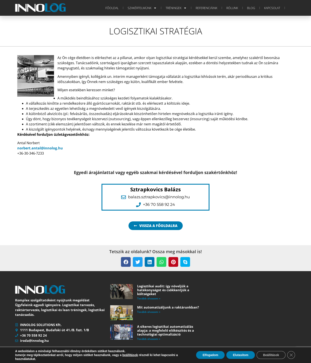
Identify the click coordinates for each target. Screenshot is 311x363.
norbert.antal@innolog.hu (40, 148)
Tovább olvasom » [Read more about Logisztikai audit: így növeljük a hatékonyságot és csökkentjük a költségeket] (148, 298)
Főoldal (112, 8)
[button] (126, 262)
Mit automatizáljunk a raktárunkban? (168, 307)
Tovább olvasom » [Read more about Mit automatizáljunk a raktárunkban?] (148, 312)
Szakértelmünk (142, 8)
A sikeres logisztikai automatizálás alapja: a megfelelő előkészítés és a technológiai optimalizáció (165, 330)
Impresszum (112, 360)
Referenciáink (206, 8)
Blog (251, 8)
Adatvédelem (133, 360)
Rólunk (232, 8)
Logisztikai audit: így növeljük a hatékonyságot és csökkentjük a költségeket (163, 290)
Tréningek (176, 8)
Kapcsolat (272, 8)
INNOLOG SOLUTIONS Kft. (53, 360)
